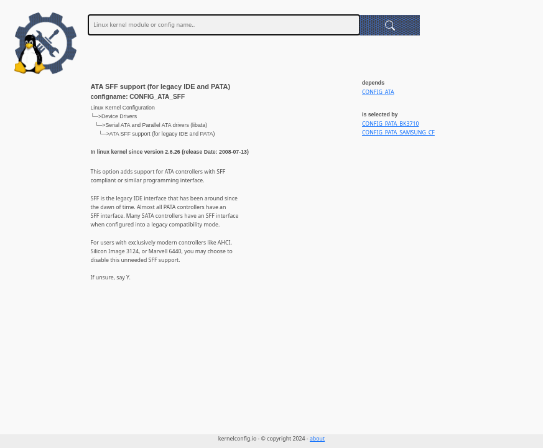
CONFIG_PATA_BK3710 (390, 124)
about (317, 438)
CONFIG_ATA (378, 92)
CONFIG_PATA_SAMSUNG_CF (398, 132)
